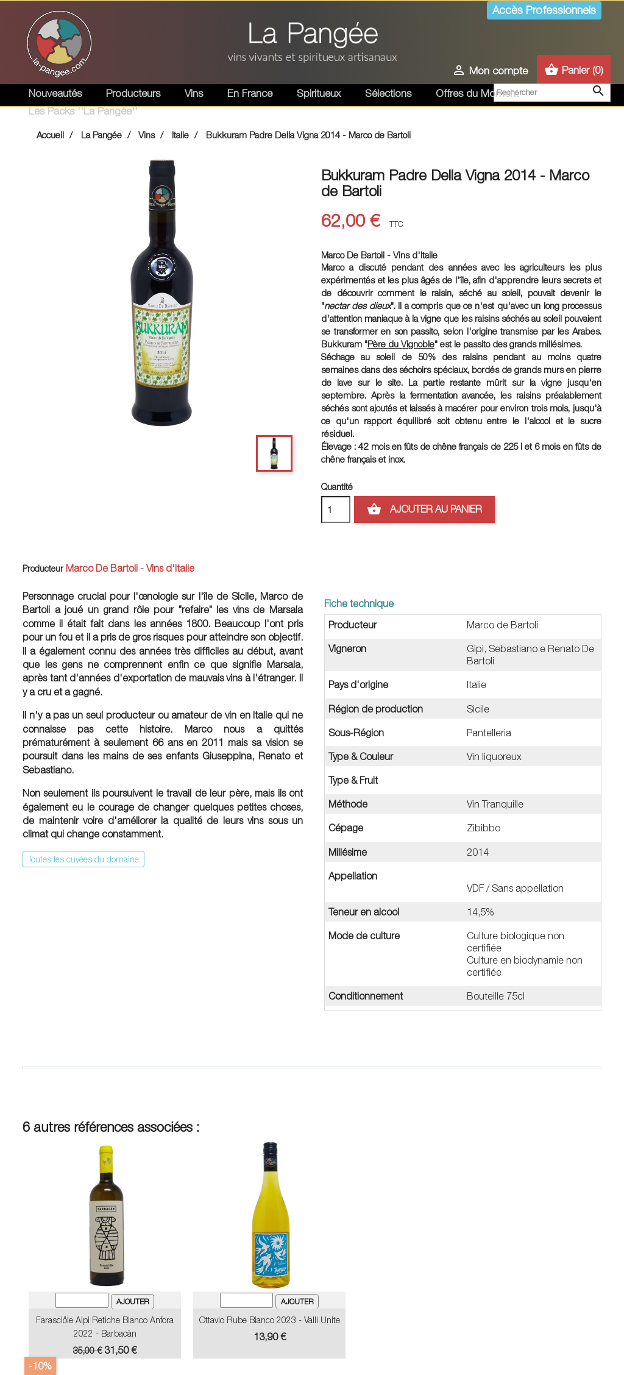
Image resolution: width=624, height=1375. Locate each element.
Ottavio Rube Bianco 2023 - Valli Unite (269, 1320)
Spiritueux (319, 93)
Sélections (388, 93)
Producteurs (133, 93)
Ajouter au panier (424, 509)
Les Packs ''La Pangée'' (83, 111)
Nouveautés (55, 93)
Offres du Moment (477, 93)
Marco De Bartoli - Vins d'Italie (130, 568)
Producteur (43, 568)
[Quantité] (335, 509)
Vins (194, 93)
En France (249, 93)
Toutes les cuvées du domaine (83, 859)
